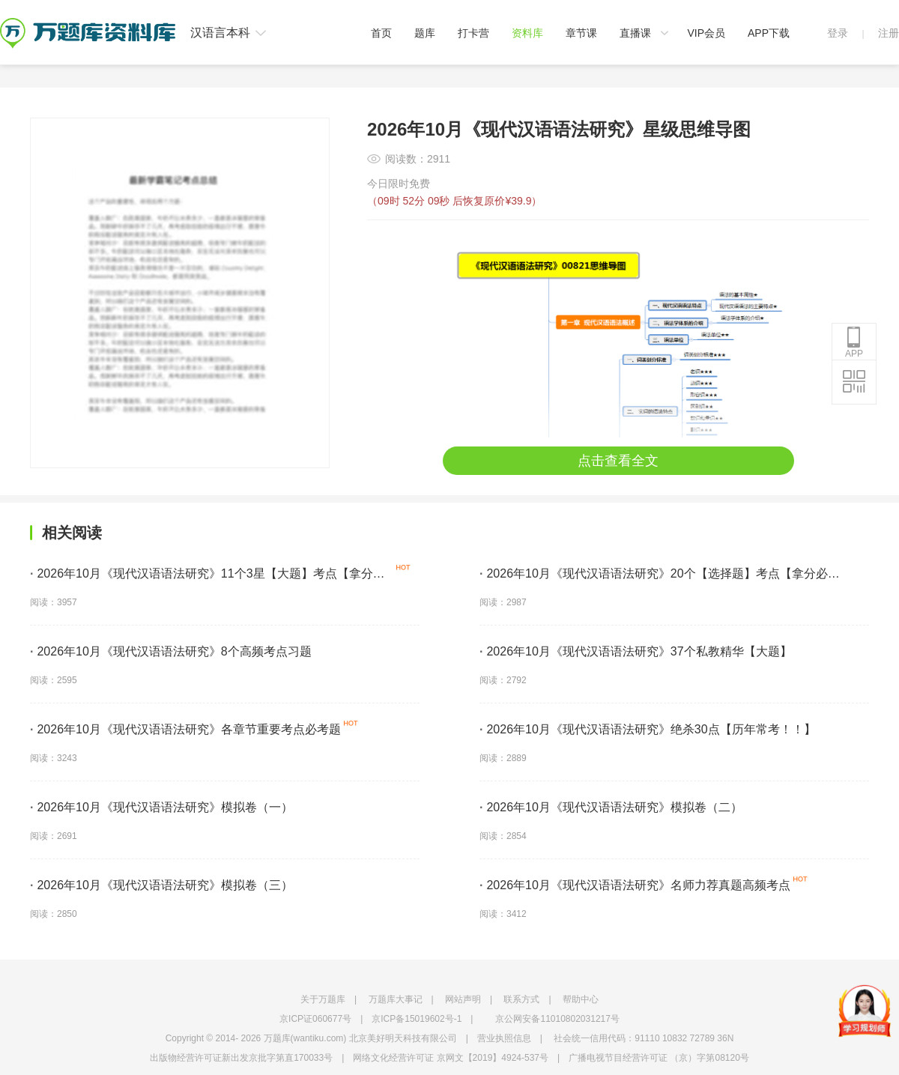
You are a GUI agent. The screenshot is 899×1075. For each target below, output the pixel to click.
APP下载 (769, 33)
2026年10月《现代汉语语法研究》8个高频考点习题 (171, 651)
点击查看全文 (618, 460)
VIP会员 (706, 33)
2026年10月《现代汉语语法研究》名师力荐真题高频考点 (634, 885)
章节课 (581, 33)
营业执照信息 (504, 1038)
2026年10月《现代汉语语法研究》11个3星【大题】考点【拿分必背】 (207, 576)
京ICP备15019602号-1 (416, 1019)
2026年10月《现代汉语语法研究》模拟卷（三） (161, 885)
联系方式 (521, 999)
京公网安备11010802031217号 (557, 1019)
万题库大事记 (396, 999)
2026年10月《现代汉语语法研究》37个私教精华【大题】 (635, 651)
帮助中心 (581, 999)
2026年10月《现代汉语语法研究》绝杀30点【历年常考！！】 (647, 729)
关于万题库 (322, 999)
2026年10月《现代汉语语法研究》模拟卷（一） (161, 807)
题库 (424, 33)
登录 (837, 33)
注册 (888, 33)
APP (854, 342)
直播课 (635, 33)
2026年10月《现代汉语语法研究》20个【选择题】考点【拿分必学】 (653, 576)
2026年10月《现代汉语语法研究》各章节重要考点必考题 (185, 729)
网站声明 (463, 999)
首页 (381, 33)
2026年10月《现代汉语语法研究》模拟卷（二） (610, 807)
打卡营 (473, 33)
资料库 (527, 33)
